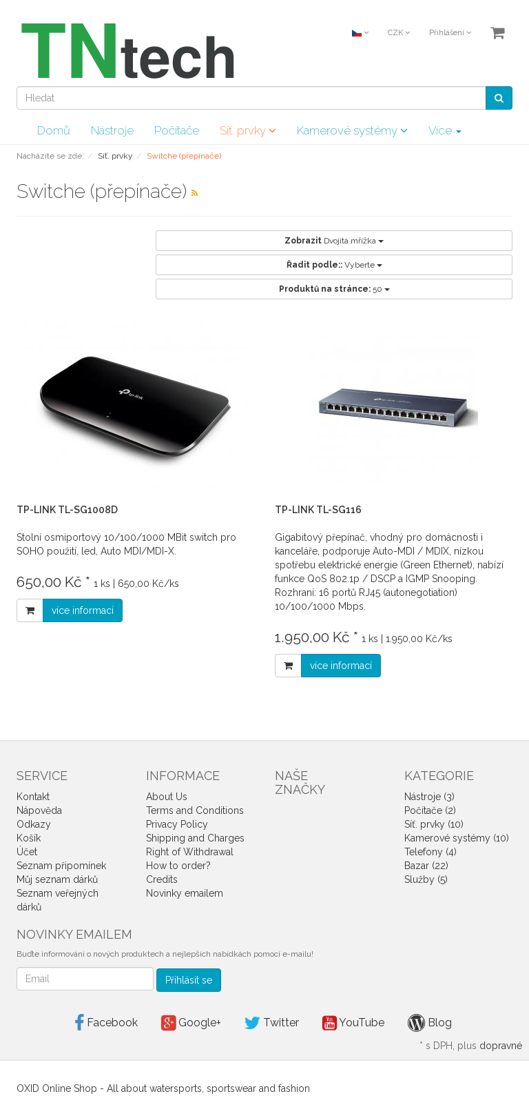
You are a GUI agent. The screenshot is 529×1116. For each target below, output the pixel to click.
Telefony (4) (430, 851)
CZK (399, 32)
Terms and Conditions (195, 810)
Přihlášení (450, 32)
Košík (29, 838)
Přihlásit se (188, 980)
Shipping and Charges (195, 838)
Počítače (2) (430, 810)
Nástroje (112, 130)
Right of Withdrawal (190, 851)
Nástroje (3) (429, 796)
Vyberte (334, 265)
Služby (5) (426, 879)
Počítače (176, 130)
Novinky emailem (184, 893)
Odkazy (34, 824)
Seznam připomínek (61, 865)
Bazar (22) (426, 865)
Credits (162, 879)
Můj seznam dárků (57, 879)
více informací (83, 610)
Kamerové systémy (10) (456, 838)
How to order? (178, 865)
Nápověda (39, 810)
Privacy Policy (177, 824)
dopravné (500, 1045)
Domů (53, 130)
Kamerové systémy (352, 130)
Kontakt (33, 796)
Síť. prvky (248, 130)
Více (444, 130)
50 (334, 289)
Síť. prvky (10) (434, 824)
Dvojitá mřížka (334, 241)
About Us (166, 796)
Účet (27, 851)
